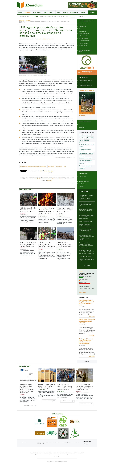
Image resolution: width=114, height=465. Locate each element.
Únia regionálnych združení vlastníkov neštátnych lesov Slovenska (33, 166)
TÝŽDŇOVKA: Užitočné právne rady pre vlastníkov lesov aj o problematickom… (86, 217)
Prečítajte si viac (28, 405)
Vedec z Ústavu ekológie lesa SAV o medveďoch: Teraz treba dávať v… (28, 244)
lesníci (81, 138)
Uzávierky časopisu (83, 43)
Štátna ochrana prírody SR (85, 166)
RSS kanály (56, 454)
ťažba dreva (82, 168)
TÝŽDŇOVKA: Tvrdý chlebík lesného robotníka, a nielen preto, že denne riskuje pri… (46, 245)
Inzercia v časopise (83, 38)
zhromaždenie (59, 166)
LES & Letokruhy (48, 12)
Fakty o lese (82, 124)
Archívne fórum (80, 454)
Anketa (81, 271)
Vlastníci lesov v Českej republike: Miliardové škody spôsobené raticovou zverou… (86, 230)
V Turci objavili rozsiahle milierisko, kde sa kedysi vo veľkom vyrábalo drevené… (65, 210)
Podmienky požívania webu (85, 85)
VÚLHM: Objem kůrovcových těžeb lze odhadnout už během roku (87, 321)
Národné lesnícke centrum (86, 153)
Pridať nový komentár (48, 39)
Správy (20, 12)
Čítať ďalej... (92, 316)
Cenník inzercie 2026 (85, 40)
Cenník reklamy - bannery (85, 83)
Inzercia (65, 12)
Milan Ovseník (51, 166)
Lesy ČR (81, 140)
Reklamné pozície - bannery (85, 80)
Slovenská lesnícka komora (85, 158)
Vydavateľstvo (82, 26)
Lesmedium (29, 5)
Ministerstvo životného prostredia (85, 150)
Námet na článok (83, 45)
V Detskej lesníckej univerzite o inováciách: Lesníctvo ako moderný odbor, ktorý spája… (64, 387)
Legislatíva (81, 127)
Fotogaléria (42, 451)
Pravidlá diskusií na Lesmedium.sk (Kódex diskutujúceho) (49, 178)
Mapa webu (68, 454)
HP (30, 451)
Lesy (85, 138)
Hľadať (73, 454)
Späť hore (23, 442)
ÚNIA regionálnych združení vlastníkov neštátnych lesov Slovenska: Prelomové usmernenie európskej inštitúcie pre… (27, 389)
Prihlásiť (92, 12)
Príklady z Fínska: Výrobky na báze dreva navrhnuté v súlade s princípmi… (46, 386)
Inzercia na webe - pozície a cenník (85, 51)
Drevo (80, 135)
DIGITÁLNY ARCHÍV (84, 24)
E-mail (45, 171)
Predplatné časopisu (84, 33)
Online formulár (84, 35)
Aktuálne (27, 12)
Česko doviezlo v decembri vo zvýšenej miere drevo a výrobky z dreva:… (64, 245)
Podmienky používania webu (37, 454)
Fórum (58, 12)
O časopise (81, 28)
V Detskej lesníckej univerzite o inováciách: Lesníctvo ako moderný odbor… (86, 211)
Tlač (41, 171)
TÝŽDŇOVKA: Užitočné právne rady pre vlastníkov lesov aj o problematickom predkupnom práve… (84, 387)
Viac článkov (87, 265)
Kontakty (83, 12)
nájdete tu (49, 180)
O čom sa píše (37, 12)
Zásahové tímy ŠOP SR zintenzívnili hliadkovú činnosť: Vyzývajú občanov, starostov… (86, 252)
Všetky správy (35, 451)
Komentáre (62, 454)
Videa (54, 451)
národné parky (82, 155)
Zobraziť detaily (82, 292)
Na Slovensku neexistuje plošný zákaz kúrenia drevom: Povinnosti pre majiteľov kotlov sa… (46, 210)
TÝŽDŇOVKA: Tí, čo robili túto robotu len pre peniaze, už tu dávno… (28, 209)
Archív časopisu (83, 31)
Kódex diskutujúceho (48, 454)
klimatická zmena (87, 135)
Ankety (58, 451)
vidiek (65, 166)
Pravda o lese (48, 451)
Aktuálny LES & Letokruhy (86, 90)
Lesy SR (90, 138)
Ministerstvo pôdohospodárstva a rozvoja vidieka (86, 144)
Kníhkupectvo (74, 12)
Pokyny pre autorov (83, 48)
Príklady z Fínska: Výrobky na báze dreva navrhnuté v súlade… (86, 204)
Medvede (86, 140)
